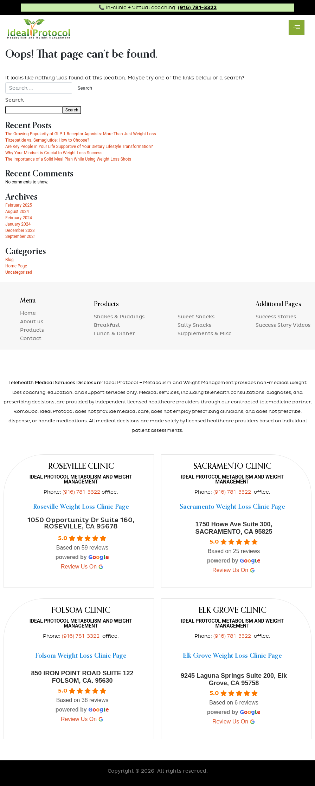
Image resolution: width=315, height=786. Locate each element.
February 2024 (18, 217)
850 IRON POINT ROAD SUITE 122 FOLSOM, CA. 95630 (82, 677)
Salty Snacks (194, 325)
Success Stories (276, 317)
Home (28, 313)
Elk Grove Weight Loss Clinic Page (232, 656)
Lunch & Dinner (114, 334)
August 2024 (17, 211)
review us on (82, 567)
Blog (9, 259)
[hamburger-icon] (296, 27)
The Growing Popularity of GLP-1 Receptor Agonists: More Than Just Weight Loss (80, 133)
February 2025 (18, 205)
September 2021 (20, 236)
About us (31, 322)
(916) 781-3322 (197, 8)
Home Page (16, 266)
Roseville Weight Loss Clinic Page (81, 507)
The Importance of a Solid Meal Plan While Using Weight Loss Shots (68, 159)
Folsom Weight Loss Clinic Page (81, 656)
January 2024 (18, 224)
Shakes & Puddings (119, 317)
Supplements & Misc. (205, 334)
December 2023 (20, 230)
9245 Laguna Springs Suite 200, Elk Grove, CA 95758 (234, 679)
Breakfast (107, 325)
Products (32, 330)
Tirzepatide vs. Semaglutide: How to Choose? (47, 140)
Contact (30, 339)
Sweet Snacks (196, 317)
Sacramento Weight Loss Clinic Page (232, 507)
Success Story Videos (283, 325)
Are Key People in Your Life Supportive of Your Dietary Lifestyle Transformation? (79, 146)
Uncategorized (18, 272)
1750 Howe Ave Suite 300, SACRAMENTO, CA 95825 (233, 528)
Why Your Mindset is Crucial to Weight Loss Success (54, 152)
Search (14, 100)
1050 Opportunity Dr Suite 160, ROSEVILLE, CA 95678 (80, 523)
